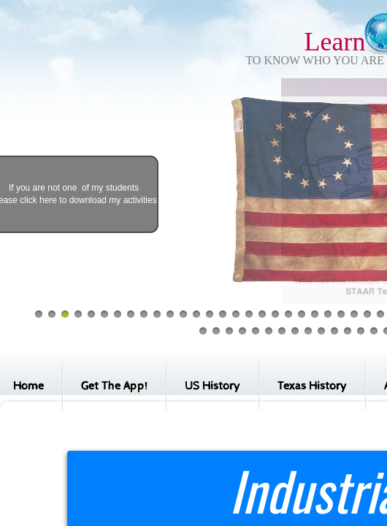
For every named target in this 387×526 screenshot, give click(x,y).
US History (212, 386)
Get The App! (114, 386)
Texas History (312, 386)
